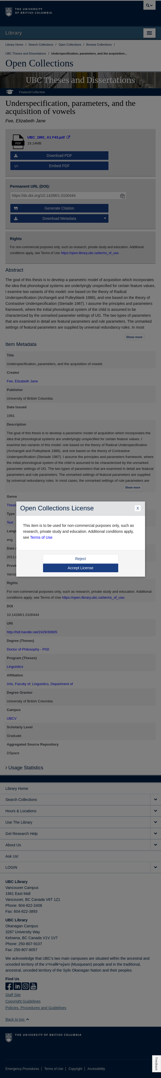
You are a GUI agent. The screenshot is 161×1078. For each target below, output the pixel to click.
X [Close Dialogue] (137, 508)
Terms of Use (41, 537)
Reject (80, 559)
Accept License (80, 568)
